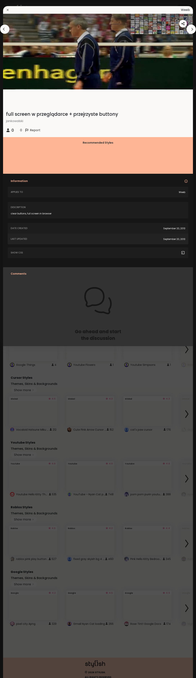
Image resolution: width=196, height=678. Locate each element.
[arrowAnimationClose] (5, 29)
